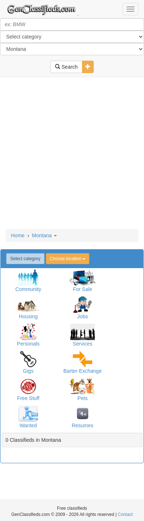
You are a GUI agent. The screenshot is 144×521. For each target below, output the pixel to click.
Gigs (28, 371)
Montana (44, 235)
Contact (125, 514)
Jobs (82, 316)
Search (66, 67)
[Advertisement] (72, 153)
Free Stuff (28, 398)
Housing (28, 316)
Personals (28, 344)
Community (28, 289)
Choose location (67, 258)
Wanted (28, 425)
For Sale (82, 289)
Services (83, 344)
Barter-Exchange (82, 371)
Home (17, 235)
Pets (82, 398)
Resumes (82, 425)
